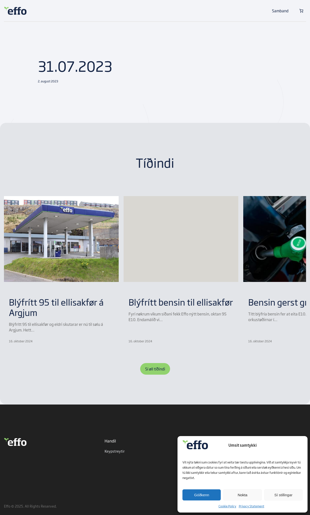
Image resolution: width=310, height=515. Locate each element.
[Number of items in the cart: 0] (301, 11)
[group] (61, 269)
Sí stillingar (283, 495)
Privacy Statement (251, 506)
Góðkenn (201, 495)
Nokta (242, 495)
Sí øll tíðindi (155, 369)
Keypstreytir (115, 451)
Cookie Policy (227, 506)
